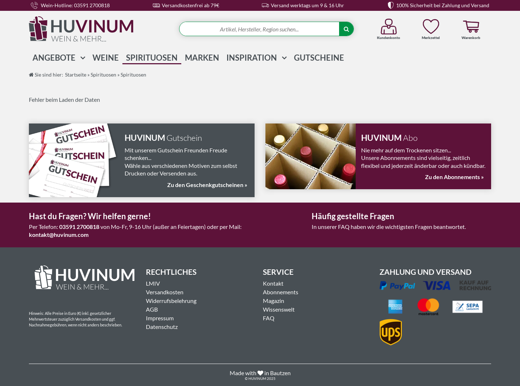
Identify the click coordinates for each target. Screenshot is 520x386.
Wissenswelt (279, 309)
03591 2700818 (79, 226)
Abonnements (280, 292)
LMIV (153, 283)
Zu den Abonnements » (454, 176)
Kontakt (273, 283)
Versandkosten (164, 292)
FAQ (268, 318)
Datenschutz (162, 326)
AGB (152, 309)
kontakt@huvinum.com (58, 234)
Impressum (160, 318)
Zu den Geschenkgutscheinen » (207, 184)
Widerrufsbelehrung (171, 300)
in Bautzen (277, 372)
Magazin (273, 300)
